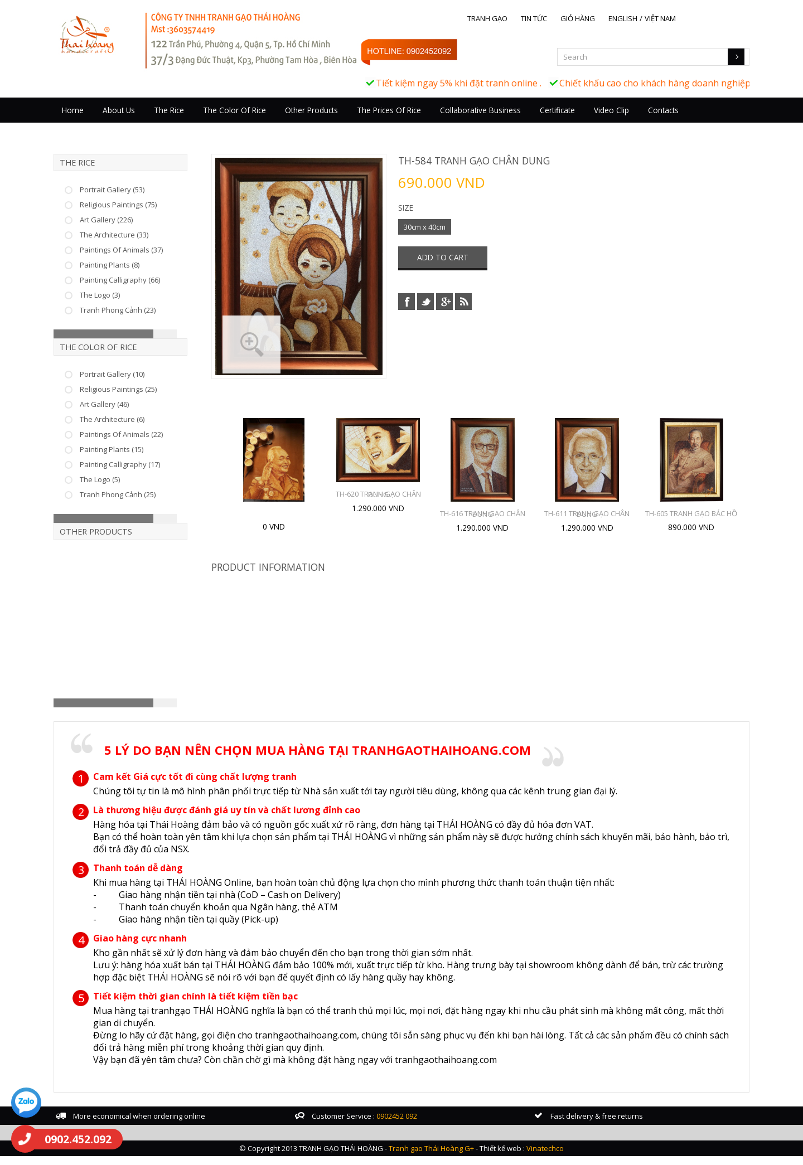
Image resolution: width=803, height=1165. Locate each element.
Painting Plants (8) (136, 275)
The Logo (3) (127, 305)
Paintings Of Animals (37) (148, 260)
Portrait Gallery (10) (139, 385)
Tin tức (561, 18)
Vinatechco (545, 1157)
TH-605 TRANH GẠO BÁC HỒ (706, 524)
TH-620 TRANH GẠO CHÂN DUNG (393, 504)
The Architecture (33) (141, 245)
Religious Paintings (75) (145, 215)
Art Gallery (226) (133, 230)
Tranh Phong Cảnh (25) (144, 505)
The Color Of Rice (261, 121)
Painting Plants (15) (138, 460)
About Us (145, 121)
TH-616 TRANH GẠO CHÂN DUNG (497, 524)
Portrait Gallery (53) (139, 200)
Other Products (338, 121)
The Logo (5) (127, 490)
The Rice (196, 121)
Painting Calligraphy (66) (147, 290)
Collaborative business (507, 121)
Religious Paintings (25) (145, 400)
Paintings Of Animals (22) (148, 445)
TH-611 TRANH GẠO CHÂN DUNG (601, 524)
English (649, 18)
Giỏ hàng (604, 18)
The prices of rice (416, 121)
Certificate (584, 121)
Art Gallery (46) (131, 415)
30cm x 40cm (425, 236)
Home (99, 121)
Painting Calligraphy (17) (147, 475)
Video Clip (638, 121)
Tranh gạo (514, 18)
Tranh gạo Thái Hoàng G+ (431, 1157)
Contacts (690, 121)
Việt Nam (687, 18)
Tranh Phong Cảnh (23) (144, 320)
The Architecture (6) (139, 430)
